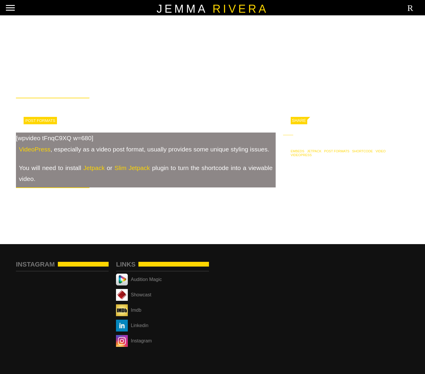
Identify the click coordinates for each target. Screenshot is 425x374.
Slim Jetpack (132, 167)
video (380, 151)
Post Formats (40, 120)
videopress (301, 155)
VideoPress (34, 149)
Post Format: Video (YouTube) (54, 210)
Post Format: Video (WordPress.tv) (367, 210)
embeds (297, 151)
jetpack (314, 151)
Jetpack (93, 167)
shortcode (362, 151)
